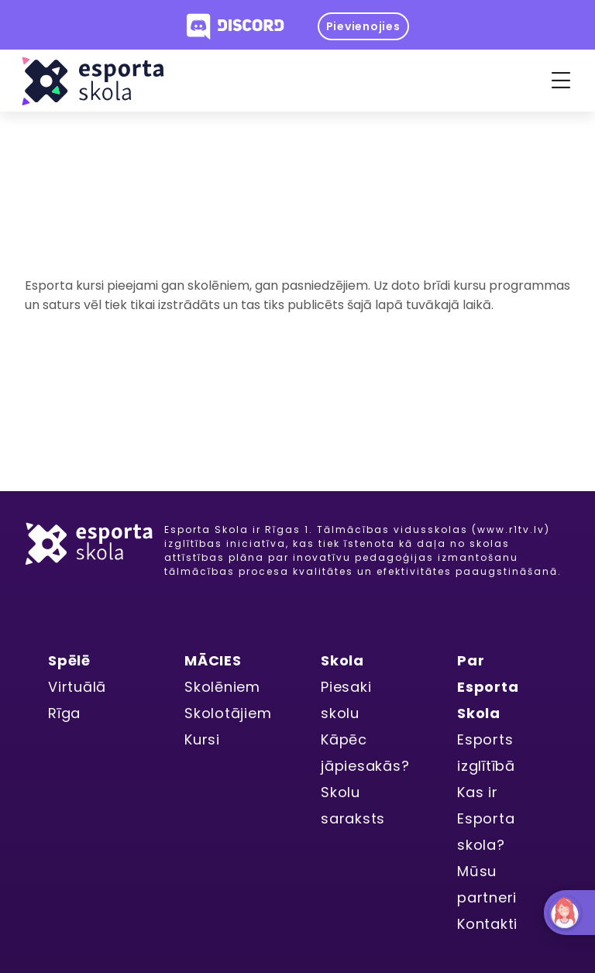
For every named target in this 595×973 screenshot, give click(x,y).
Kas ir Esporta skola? (485, 818)
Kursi (202, 739)
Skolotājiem (227, 713)
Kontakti (487, 923)
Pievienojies (363, 26)
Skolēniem (222, 686)
